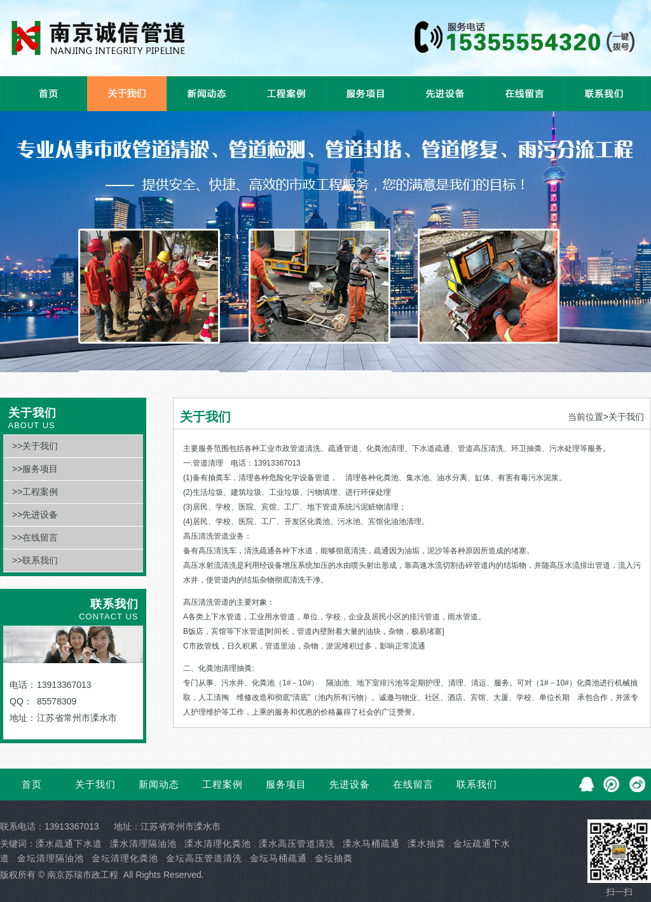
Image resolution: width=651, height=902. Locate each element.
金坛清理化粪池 (125, 858)
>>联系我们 (35, 560)
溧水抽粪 (427, 843)
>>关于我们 (35, 446)
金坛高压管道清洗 (204, 858)
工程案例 (222, 784)
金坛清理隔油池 (50, 858)
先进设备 (349, 784)
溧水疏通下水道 (69, 843)
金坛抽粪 (334, 858)
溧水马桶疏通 (371, 843)
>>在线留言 (35, 537)
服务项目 (286, 784)
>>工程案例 (35, 492)
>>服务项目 (35, 469)
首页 (32, 784)
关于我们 (95, 784)
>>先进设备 (35, 514)
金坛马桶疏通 (278, 858)
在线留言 (413, 784)
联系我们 (476, 784)
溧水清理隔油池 (143, 843)
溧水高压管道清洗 (297, 843)
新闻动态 (159, 784)
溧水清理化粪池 (217, 843)
